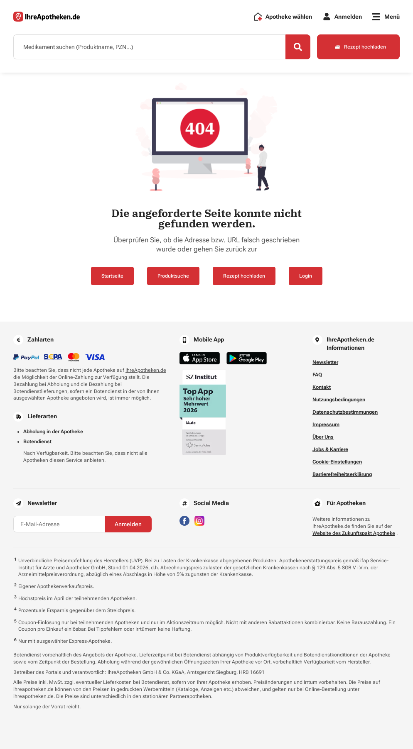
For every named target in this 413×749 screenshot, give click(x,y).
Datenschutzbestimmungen (345, 412)
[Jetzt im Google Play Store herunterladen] (246, 358)
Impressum (325, 424)
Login (305, 276)
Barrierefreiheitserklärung (342, 474)
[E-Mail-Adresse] (59, 524)
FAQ (317, 375)
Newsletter (325, 362)
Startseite (112, 276)
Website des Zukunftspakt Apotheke (353, 533)
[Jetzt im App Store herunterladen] (199, 358)
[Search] (297, 46)
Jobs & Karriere (330, 449)
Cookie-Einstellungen (337, 462)
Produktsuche (173, 276)
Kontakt (321, 387)
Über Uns (323, 437)
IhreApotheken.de (145, 370)
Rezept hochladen (244, 276)
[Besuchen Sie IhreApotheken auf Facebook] (184, 521)
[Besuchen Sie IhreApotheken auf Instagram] (199, 521)
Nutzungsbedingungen (338, 400)
